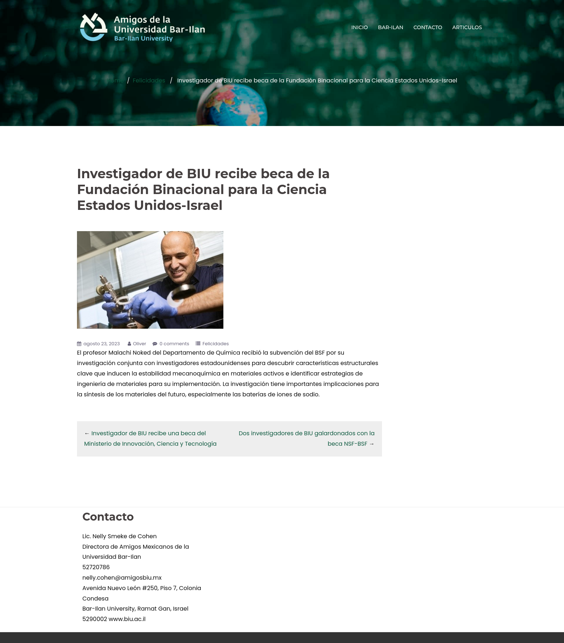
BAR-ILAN (391, 27)
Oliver (139, 343)
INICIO (359, 27)
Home (115, 80)
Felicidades (149, 80)
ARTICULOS (467, 27)
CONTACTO (427, 27)
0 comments (174, 343)
